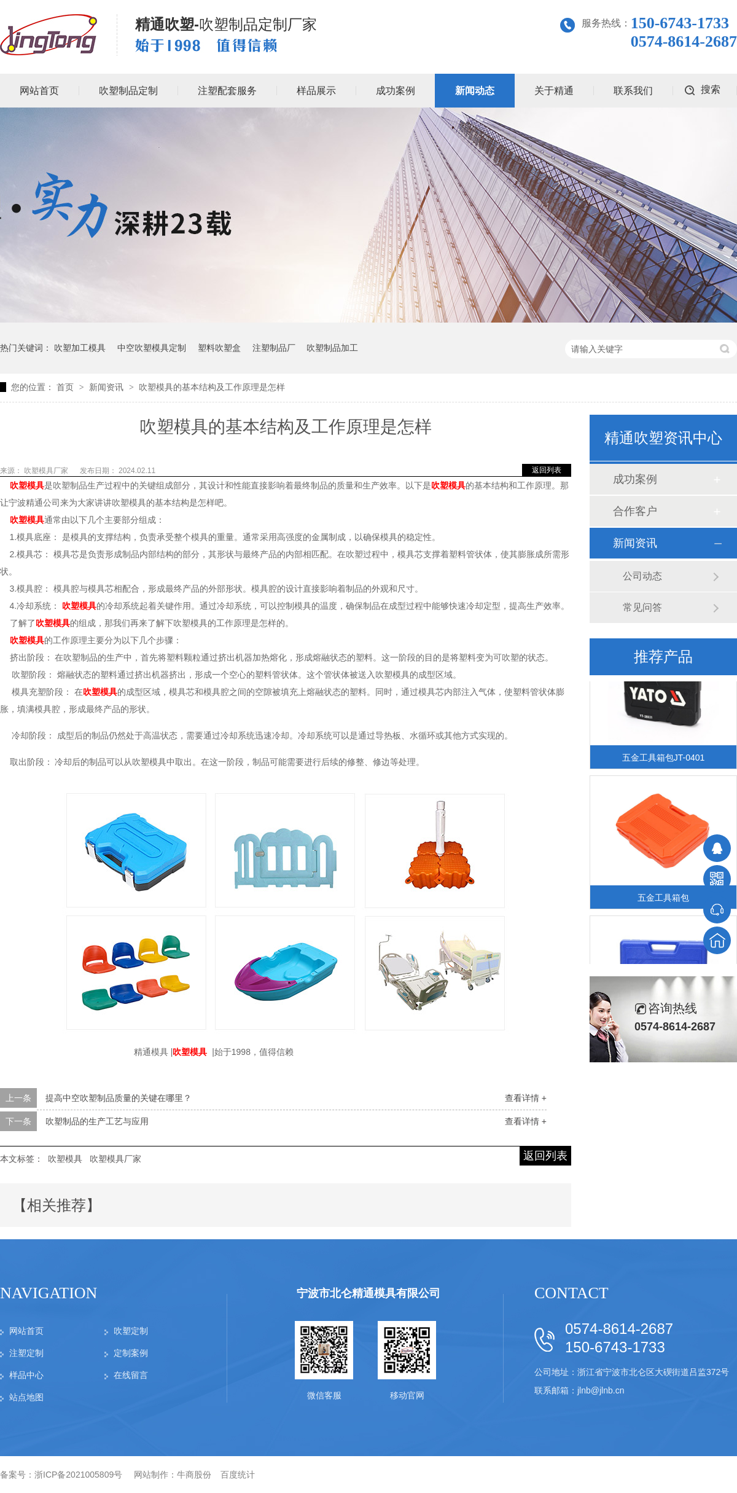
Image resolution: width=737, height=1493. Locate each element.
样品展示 (316, 90)
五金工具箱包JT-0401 (663, 759)
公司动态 (642, 576)
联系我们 (633, 90)
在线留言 (131, 1375)
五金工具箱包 (663, 899)
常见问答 (642, 607)
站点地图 (26, 1397)
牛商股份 (194, 1474)
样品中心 (26, 1375)
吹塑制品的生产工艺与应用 (97, 1121)
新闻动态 (474, 90)
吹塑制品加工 (332, 348)
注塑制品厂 (273, 348)
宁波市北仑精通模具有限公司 (368, 1293)
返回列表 (546, 470)
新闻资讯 (107, 387)
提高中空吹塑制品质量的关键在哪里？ (118, 1098)
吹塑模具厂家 (47, 470)
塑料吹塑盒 (219, 348)
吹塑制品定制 (128, 90)
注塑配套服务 (227, 90)
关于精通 (554, 90)
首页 (66, 387)
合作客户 (635, 511)
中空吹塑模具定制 (151, 348)
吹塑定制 (131, 1331)
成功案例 (395, 90)
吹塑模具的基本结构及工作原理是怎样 (212, 387)
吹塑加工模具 (80, 348)
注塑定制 (26, 1353)
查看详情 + (526, 1098)
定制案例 (131, 1353)
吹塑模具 (65, 1159)
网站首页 (26, 1331)
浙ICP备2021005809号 (78, 1474)
